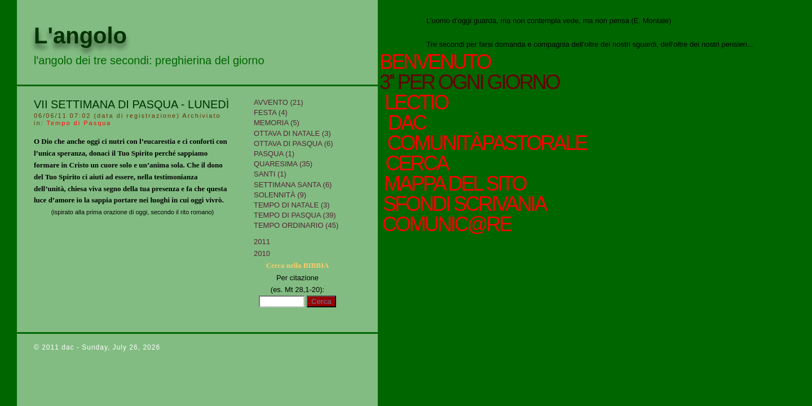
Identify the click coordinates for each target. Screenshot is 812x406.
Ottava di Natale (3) (292, 133)
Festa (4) (271, 112)
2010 (262, 253)
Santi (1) (270, 174)
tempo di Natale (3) (292, 205)
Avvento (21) (278, 102)
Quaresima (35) (283, 164)
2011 (262, 241)
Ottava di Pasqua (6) (293, 143)
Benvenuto (434, 62)
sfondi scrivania (462, 204)
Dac (406, 123)
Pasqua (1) (274, 153)
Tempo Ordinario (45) (296, 225)
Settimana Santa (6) (293, 184)
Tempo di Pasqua (78, 123)
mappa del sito (453, 184)
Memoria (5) (276, 122)
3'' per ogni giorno (469, 82)
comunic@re (445, 224)
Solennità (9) (280, 195)
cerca (414, 163)
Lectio (419, 102)
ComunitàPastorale (485, 143)
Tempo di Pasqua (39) (295, 215)
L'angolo (80, 35)
